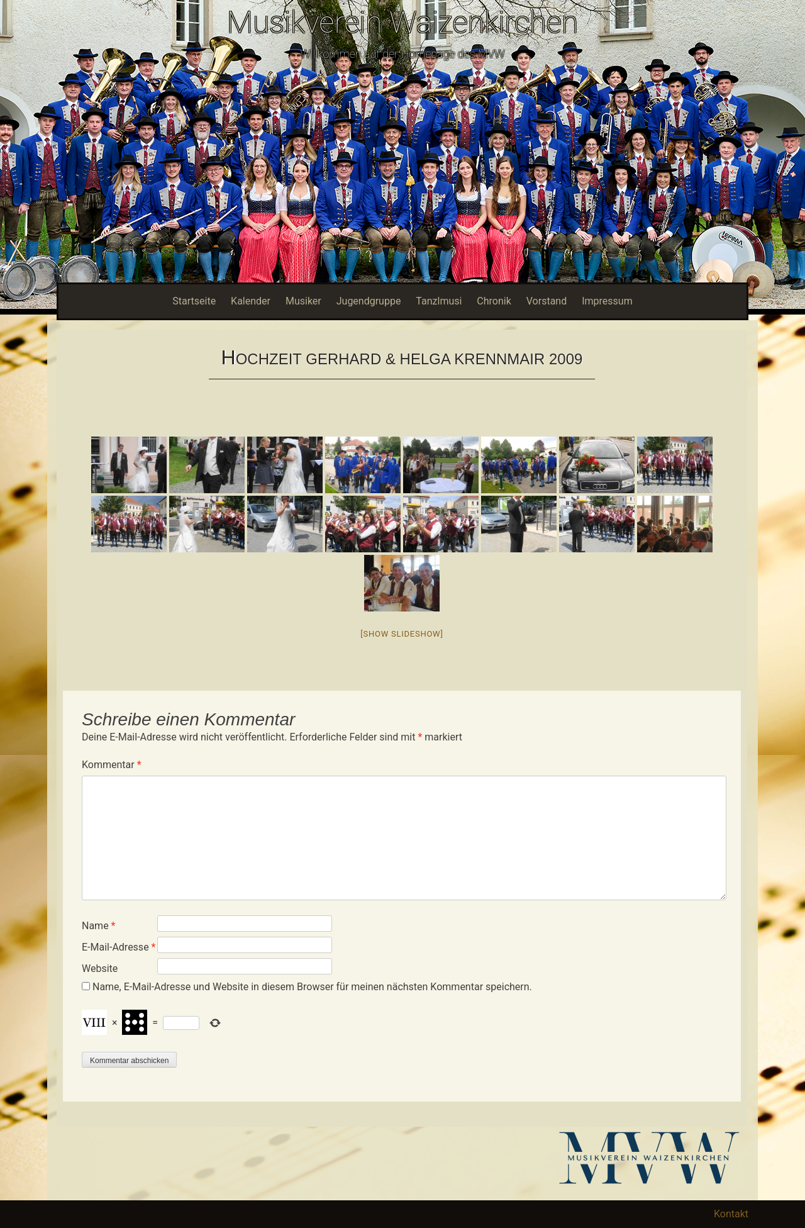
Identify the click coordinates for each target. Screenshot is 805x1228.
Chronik (494, 301)
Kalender (250, 301)
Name (99, 926)
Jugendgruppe (368, 301)
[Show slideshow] (401, 634)
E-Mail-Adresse (118, 947)
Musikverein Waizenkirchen (402, 22)
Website (100, 968)
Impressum (607, 301)
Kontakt (731, 1214)
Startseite (194, 301)
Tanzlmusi (439, 301)
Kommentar (112, 765)
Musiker (303, 301)
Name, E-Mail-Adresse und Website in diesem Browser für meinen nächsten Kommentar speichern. (312, 987)
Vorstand (546, 301)
